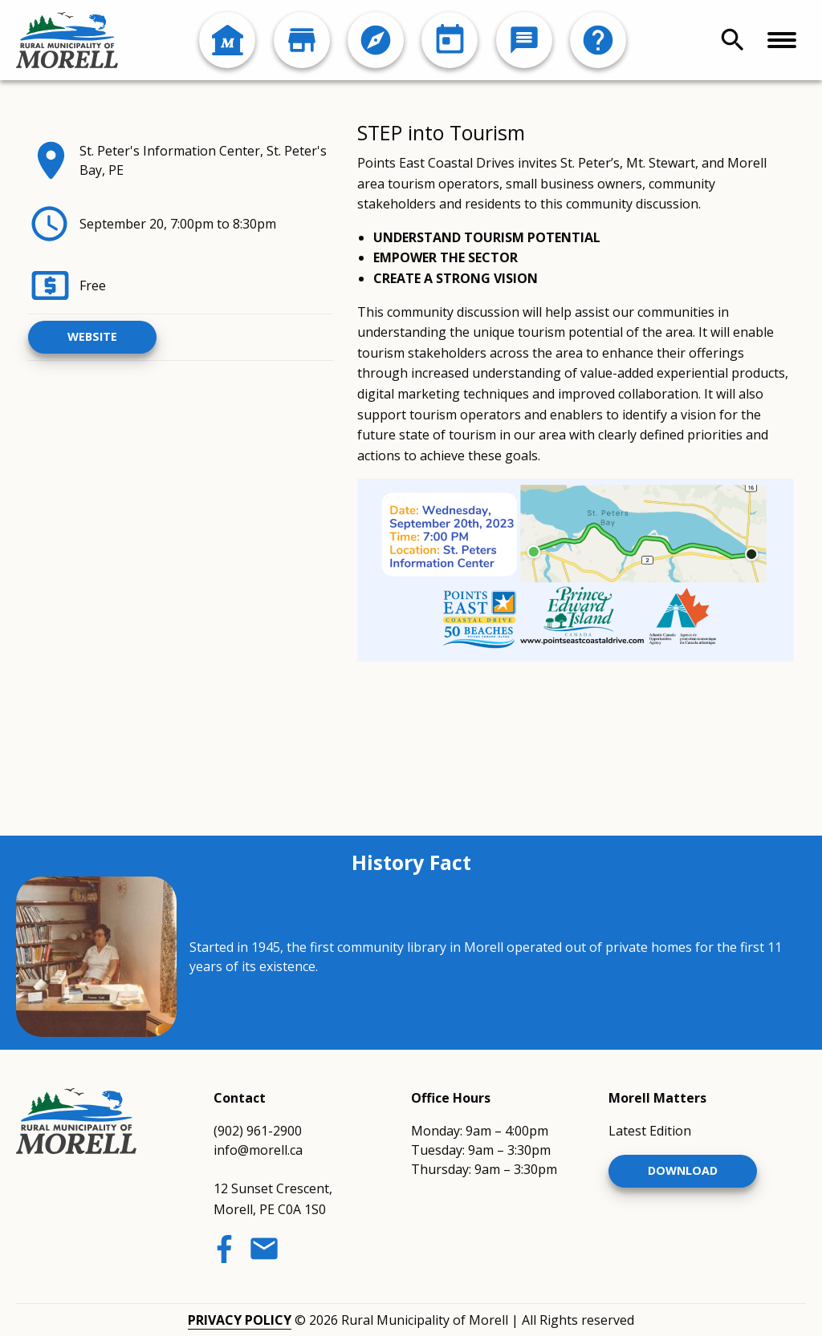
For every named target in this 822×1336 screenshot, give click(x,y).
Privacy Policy (239, 1320)
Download (683, 1170)
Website (92, 336)
